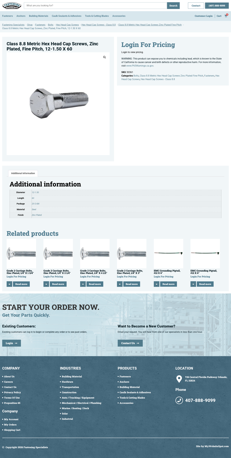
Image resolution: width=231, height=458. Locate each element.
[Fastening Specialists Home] (12, 5)
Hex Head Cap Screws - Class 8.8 (158, 79)
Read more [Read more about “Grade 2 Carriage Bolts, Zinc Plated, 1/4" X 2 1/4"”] (58, 284)
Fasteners (209, 75)
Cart (219, 15)
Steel (34, 209)
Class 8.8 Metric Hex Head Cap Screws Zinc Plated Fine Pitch (171, 75)
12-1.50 (35, 192)
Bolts (136, 75)
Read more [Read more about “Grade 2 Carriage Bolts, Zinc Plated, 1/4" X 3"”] (132, 284)
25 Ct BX (35, 204)
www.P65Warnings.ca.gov (139, 65)
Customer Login (204, 15)
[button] (104, 57)
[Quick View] (9, 284)
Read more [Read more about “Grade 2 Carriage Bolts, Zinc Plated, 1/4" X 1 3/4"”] (21, 284)
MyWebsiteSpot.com (217, 446)
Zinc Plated (37, 215)
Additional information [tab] (23, 173)
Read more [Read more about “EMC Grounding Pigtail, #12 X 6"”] (168, 284)
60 (33, 198)
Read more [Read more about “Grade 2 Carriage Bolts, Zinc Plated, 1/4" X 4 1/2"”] (95, 284)
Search (173, 5)
